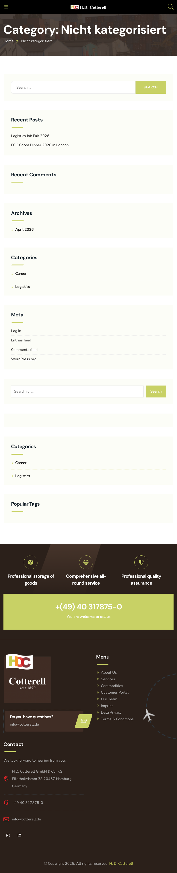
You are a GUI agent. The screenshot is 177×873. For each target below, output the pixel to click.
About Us (109, 672)
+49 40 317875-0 (27, 802)
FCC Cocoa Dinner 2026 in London (40, 145)
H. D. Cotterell (121, 863)
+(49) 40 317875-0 (88, 607)
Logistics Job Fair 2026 (30, 135)
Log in (16, 330)
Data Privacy (111, 712)
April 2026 (24, 229)
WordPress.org (23, 359)
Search (156, 391)
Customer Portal (115, 692)
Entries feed (21, 340)
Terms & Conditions (117, 719)
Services (108, 679)
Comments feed (24, 349)
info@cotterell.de (24, 724)
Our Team (109, 699)
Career (21, 273)
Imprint (107, 705)
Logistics (22, 286)
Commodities (112, 685)
